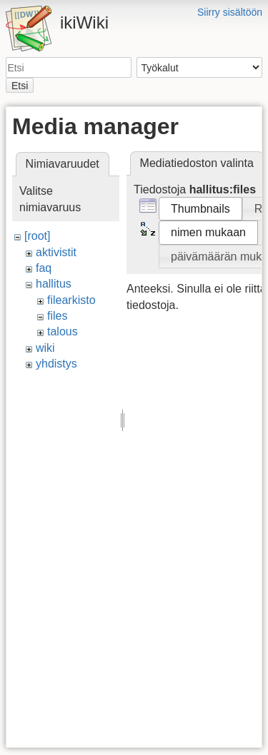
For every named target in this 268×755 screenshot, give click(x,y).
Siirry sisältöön (229, 12)
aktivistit (56, 252)
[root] (37, 236)
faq (43, 268)
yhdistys (56, 364)
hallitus (53, 284)
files (57, 316)
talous (62, 331)
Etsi (19, 85)
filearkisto (71, 300)
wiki (45, 348)
